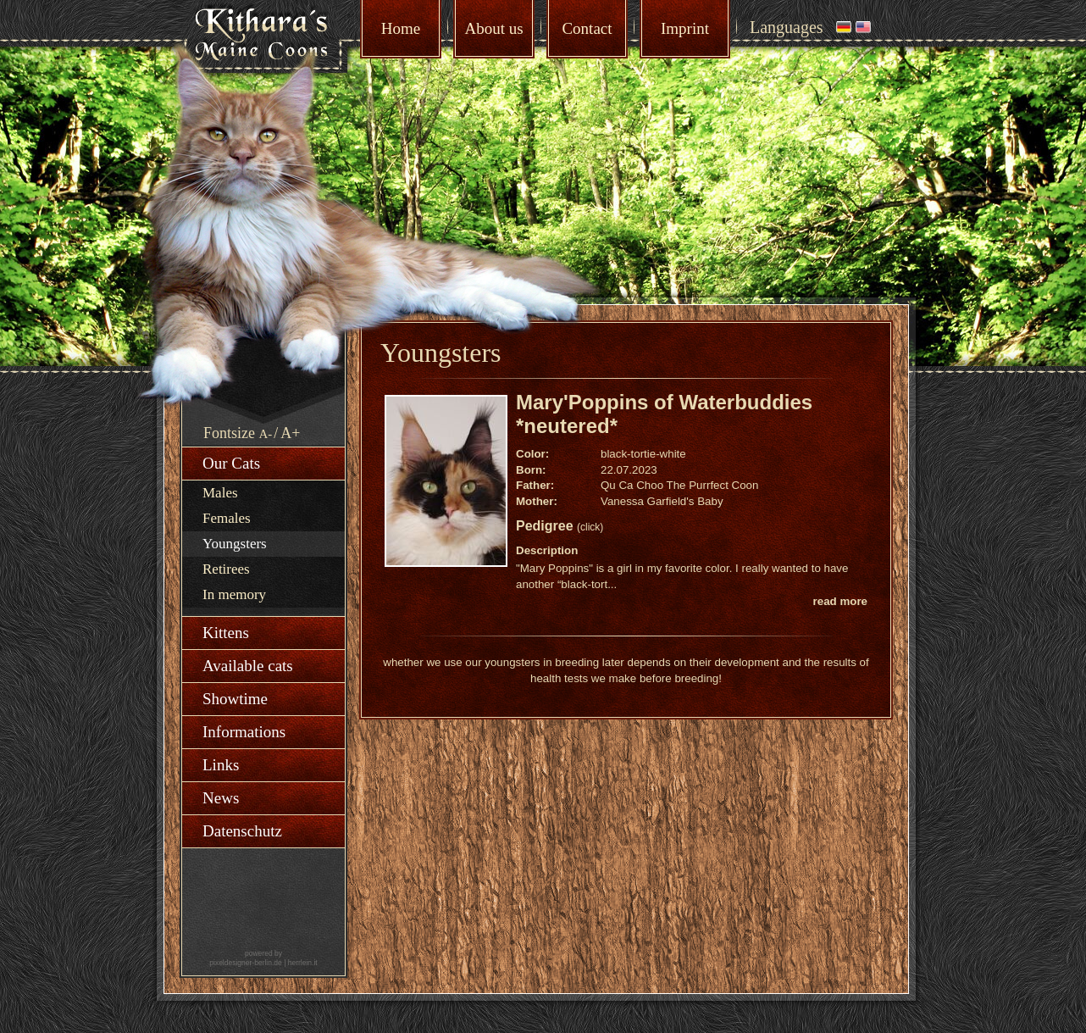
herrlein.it (303, 962)
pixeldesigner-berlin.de (245, 962)
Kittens (225, 632)
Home (400, 28)
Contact (587, 28)
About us (493, 28)
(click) (590, 527)
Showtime (235, 699)
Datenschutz (242, 831)
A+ (290, 433)
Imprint (685, 28)
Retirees (226, 569)
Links (220, 765)
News (220, 798)
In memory (234, 594)
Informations (243, 732)
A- (266, 434)
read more (840, 601)
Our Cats (231, 463)
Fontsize (229, 433)
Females (226, 518)
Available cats (247, 666)
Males (220, 493)
